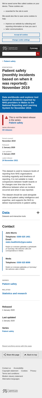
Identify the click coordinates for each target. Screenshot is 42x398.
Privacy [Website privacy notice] (33, 371)
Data (6, 212)
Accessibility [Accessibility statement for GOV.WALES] (18, 368)
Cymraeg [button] (34, 48)
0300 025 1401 (23, 237)
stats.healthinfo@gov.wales (19, 242)
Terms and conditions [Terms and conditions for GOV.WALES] (10, 373)
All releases (7, 130)
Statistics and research (14, 293)
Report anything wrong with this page (17, 346)
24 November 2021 (10, 160)
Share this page (12, 355)
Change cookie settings (21, 40)
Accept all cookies (21, 35)
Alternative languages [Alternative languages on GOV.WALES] (10, 379)
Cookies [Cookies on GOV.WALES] (24, 371)
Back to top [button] (32, 355)
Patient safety (10, 61)
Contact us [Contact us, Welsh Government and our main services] (6, 368)
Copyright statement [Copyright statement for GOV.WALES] (10, 371)
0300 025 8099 (23, 262)
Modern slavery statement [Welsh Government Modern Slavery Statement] (12, 376)
